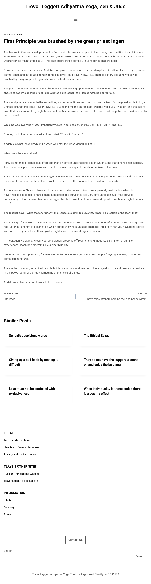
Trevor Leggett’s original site (21, 480)
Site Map (9, 500)
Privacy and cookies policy (20, 454)
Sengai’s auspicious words (28, 336)
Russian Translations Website (21, 473)
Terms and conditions (17, 440)
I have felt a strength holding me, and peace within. (112, 296)
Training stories (13, 35)
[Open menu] (75, 19)
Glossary (9, 507)
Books (7, 514)
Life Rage (38, 296)
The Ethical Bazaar (97, 336)
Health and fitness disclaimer (21, 447)
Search (8, 550)
